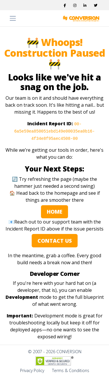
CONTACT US (54, 240)
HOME (54, 211)
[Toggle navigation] (13, 18)
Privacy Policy (32, 370)
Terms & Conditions (70, 370)
